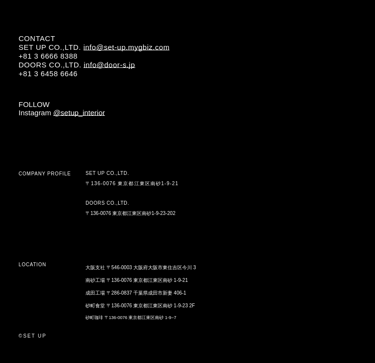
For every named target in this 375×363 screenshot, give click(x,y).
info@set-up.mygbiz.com (126, 47)
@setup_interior (79, 112)
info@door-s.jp (109, 65)
